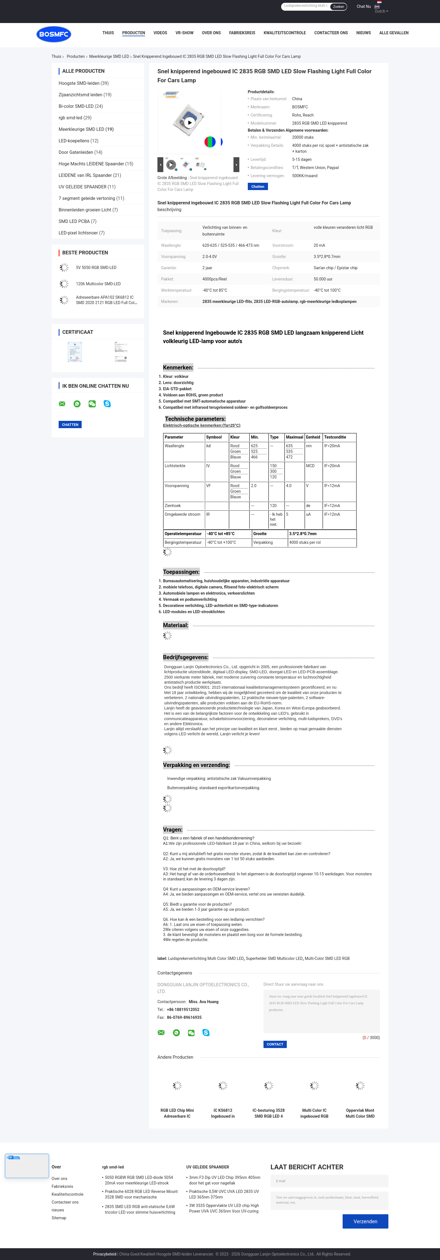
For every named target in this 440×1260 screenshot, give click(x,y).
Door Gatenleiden (76, 152)
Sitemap (59, 1218)
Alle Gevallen (394, 33)
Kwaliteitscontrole (285, 33)
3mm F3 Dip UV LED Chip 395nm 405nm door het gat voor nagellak (224, 1180)
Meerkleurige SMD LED (109, 56)
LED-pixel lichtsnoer (78, 233)
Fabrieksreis (242, 33)
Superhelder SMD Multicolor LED (274, 958)
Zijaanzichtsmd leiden (80, 94)
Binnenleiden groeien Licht (85, 210)
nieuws (363, 33)
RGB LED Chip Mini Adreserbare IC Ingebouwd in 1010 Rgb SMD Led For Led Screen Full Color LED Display (177, 1113)
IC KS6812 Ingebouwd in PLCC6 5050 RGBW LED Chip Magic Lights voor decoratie (223, 1113)
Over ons (211, 33)
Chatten (257, 186)
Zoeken (338, 7)
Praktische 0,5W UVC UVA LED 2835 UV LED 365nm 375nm (224, 1194)
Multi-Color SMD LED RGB (327, 958)
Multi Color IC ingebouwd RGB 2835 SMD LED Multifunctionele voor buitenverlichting (314, 1113)
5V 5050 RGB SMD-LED (96, 267)
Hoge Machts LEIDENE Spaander (91, 163)
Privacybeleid (104, 1254)
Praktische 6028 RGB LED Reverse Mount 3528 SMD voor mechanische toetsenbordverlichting (141, 1195)
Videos (160, 33)
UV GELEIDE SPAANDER (82, 187)
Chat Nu (364, 6)
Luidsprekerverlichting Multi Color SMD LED (206, 958)
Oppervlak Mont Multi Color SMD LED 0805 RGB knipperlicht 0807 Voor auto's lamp (360, 1113)
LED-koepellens (74, 140)
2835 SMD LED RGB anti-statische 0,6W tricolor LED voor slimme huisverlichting (140, 1209)
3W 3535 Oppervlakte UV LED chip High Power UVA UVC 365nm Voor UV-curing (224, 1208)
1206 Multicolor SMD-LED (98, 284)
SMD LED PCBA (74, 221)
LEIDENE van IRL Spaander (85, 175)
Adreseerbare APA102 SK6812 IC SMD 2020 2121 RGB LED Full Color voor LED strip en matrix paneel (107, 302)
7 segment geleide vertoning (87, 198)
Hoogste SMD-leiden (79, 83)
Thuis (108, 33)
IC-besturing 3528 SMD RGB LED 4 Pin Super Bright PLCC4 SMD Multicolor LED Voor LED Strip (269, 1113)
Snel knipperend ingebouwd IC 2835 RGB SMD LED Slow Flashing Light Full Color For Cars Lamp (198, 183)
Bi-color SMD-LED (76, 106)
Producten (133, 33)
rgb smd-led (70, 117)
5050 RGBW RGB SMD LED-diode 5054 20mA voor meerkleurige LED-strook (139, 1180)
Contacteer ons (331, 33)
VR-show (185, 33)
